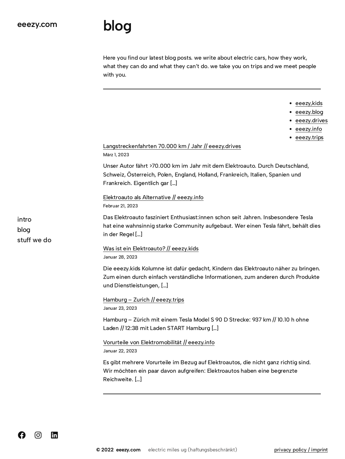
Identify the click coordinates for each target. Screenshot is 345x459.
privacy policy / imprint (301, 450)
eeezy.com (37, 24)
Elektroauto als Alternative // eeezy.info (153, 197)
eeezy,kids (308, 103)
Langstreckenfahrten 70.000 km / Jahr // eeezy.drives (172, 146)
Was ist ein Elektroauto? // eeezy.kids (151, 248)
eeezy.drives (311, 120)
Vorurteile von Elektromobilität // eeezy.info (159, 342)
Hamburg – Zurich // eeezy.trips (143, 299)
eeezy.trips (309, 137)
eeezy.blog (309, 111)
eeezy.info (308, 128)
